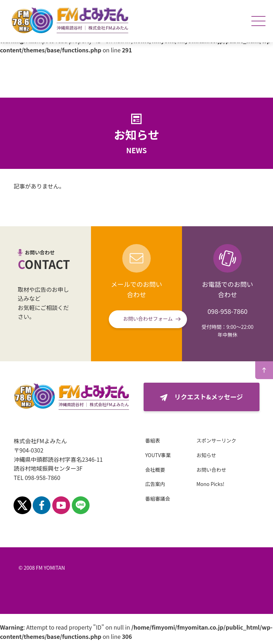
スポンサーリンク (216, 440)
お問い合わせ (211, 469)
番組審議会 (157, 498)
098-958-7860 (227, 311)
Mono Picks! (210, 483)
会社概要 (155, 469)
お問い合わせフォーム (148, 318)
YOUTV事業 (158, 455)
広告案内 (155, 483)
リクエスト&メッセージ (208, 396)
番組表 (152, 440)
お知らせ (206, 455)
